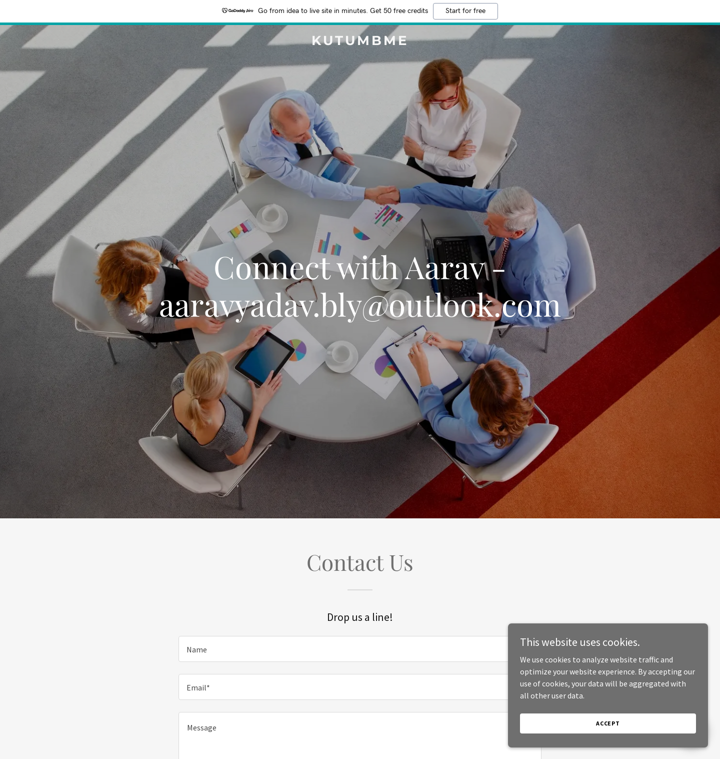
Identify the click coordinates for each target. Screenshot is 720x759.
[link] (360, 42)
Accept (608, 723)
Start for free (466, 11)
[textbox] (359, 649)
